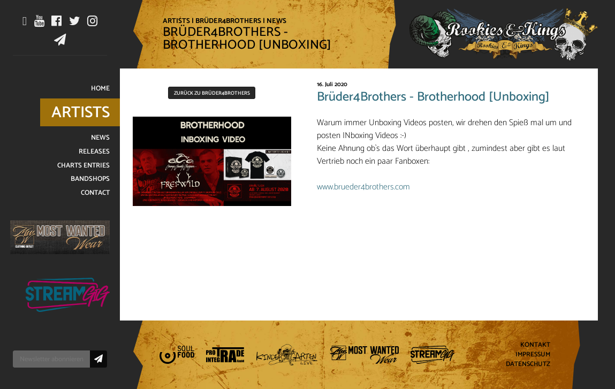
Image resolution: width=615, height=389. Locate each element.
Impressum (532, 355)
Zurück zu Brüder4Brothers (212, 93)
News (276, 21)
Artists (176, 21)
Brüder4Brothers (228, 21)
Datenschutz (528, 364)
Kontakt (535, 345)
